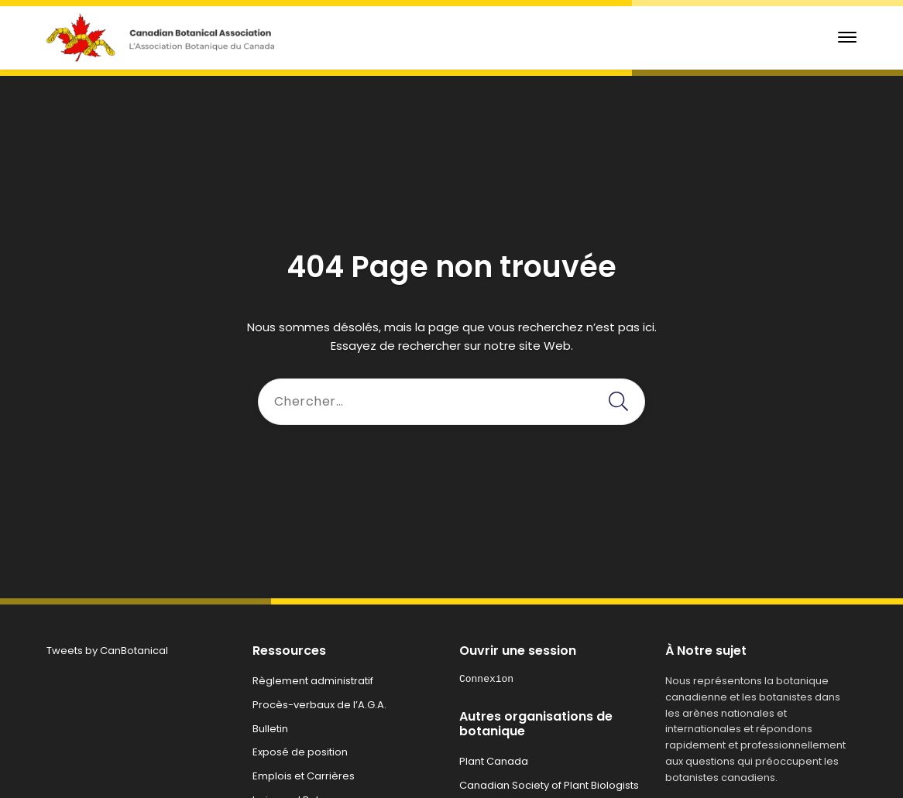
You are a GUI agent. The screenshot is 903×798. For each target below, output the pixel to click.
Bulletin (270, 728)
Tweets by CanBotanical (107, 650)
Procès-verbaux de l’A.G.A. (319, 704)
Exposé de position (300, 752)
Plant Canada (493, 761)
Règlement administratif (312, 680)
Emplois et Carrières (303, 776)
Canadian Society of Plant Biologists (549, 785)
